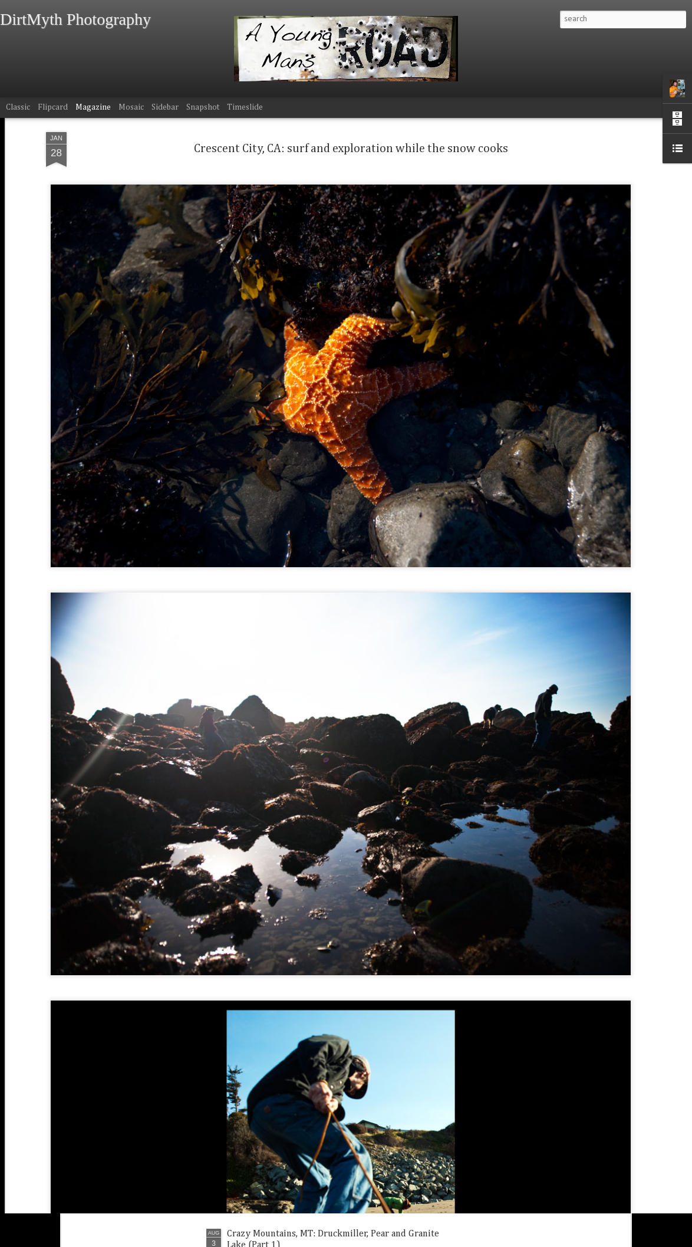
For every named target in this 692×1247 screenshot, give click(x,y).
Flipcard (53, 107)
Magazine (93, 107)
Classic (18, 107)
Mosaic (131, 107)
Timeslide (245, 107)
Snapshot (202, 107)
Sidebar (165, 107)
